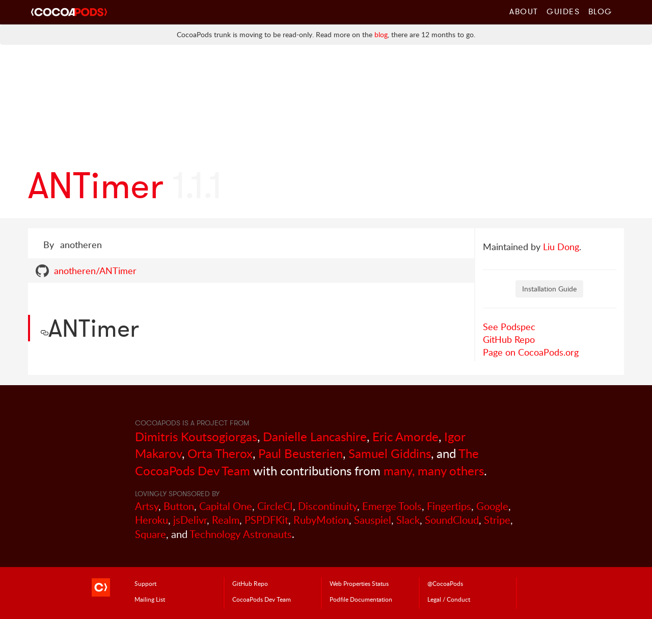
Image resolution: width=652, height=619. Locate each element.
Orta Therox (220, 453)
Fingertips (449, 506)
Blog (600, 11)
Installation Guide (549, 288)
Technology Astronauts (240, 534)
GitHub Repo (509, 339)
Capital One (225, 506)
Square (150, 534)
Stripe (497, 520)
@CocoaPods (445, 583)
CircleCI (275, 506)
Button (179, 506)
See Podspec (509, 326)
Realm (225, 520)
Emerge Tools (392, 506)
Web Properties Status (359, 583)
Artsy (146, 506)
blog (381, 34)
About (523, 11)
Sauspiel (372, 520)
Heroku (151, 520)
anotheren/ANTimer (95, 270)
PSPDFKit (266, 520)
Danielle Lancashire (315, 436)
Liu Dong (561, 246)
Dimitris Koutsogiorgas (196, 436)
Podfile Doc (361, 599)
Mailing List (149, 599)
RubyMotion (321, 520)
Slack (408, 520)
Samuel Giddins (389, 453)
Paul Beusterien (300, 453)
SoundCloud (452, 520)
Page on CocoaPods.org (531, 352)
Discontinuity (327, 506)
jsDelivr (190, 520)
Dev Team (261, 599)
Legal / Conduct (448, 599)
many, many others (434, 470)
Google (492, 506)
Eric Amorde (405, 436)
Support (145, 583)
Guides (563, 11)
